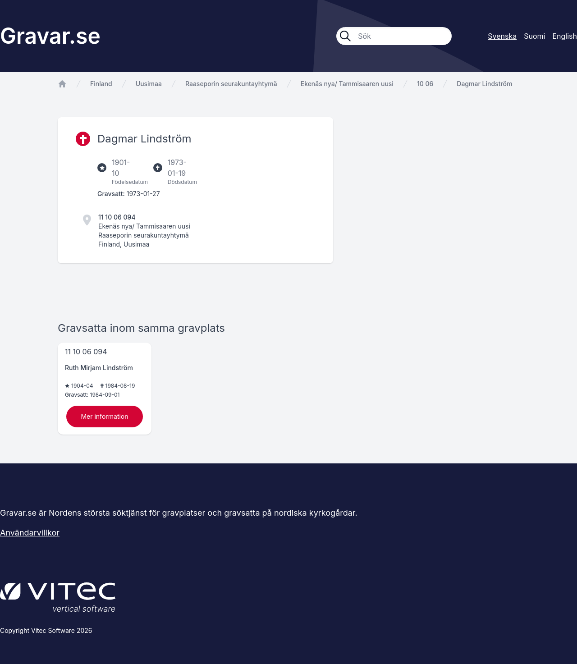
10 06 (425, 83)
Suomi (534, 36)
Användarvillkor (30, 532)
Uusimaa (149, 83)
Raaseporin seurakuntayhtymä (231, 83)
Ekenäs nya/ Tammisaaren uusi (347, 83)
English (564, 36)
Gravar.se (50, 36)
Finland (101, 83)
